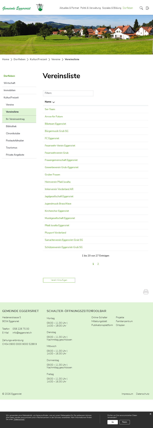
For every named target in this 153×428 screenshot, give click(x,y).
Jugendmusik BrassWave (58, 221)
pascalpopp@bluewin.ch (113, 145)
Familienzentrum (124, 350)
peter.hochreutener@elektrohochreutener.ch (123, 272)
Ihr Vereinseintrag (15, 119)
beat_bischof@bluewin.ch (113, 156)
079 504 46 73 (84, 261)
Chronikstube (13, 133)
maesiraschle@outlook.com (114, 124)
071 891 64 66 (84, 200)
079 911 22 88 (84, 210)
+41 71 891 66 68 (86, 174)
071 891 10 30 (84, 131)
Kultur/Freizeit (11, 97)
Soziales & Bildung (111, 8)
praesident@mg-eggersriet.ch (115, 236)
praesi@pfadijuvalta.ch (112, 247)
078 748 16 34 (84, 192)
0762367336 (83, 116)
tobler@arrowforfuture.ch (113, 116)
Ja (113, 422)
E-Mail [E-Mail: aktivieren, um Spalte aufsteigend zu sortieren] (103, 102)
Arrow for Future (54, 116)
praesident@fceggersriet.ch (114, 138)
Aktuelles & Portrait (69, 8)
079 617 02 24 (84, 156)
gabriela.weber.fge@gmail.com (116, 164)
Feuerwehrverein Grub (56, 156)
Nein (124, 422)
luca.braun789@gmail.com (114, 210)
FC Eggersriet (52, 138)
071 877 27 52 (84, 229)
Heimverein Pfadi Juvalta (57, 192)
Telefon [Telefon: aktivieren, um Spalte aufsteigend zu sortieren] (80, 102)
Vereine (10, 105)
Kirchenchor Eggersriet (57, 229)
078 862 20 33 (84, 221)
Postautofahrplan (15, 140)
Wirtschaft (9, 83)
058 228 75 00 (21, 357)
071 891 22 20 (84, 272)
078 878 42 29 (84, 138)
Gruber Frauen (52, 185)
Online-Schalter (99, 346)
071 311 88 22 (84, 164)
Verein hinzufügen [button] (59, 309)
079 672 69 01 (84, 109)
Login (148, 8)
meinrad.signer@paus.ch (113, 174)
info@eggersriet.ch (22, 361)
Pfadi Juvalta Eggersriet (57, 247)
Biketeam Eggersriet (55, 124)
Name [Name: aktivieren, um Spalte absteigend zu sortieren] (48, 102)
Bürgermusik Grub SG (56, 131)
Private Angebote (15, 155)
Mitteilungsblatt (99, 350)
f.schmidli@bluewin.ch (112, 261)
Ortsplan (120, 353)
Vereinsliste (20, 111)
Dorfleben (128, 8)
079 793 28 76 (84, 236)
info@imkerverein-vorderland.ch (117, 200)
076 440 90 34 (84, 124)
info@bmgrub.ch (109, 131)
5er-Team (50, 109)
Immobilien (9, 90)
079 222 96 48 (84, 145)
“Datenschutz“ (19, 419)
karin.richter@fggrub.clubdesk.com (118, 185)
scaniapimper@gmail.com (113, 109)
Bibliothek (11, 126)
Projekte (120, 346)
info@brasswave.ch (110, 221)
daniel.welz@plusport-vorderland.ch (119, 254)
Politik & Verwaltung (90, 8)
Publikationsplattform (102, 353)
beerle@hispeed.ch (110, 192)
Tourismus (11, 148)
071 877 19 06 (84, 247)
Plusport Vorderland (55, 254)
